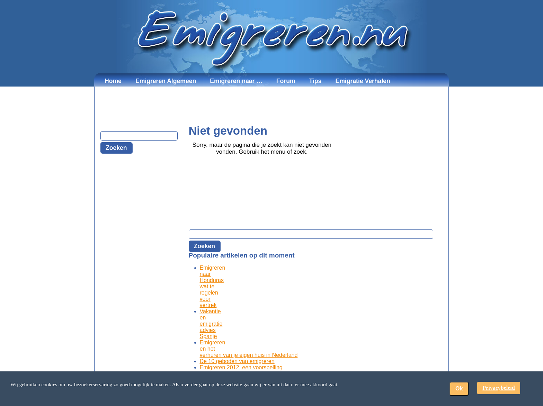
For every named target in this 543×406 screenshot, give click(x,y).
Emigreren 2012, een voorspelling (241, 367)
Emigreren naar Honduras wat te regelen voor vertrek (212, 286)
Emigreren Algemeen (165, 81)
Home (113, 81)
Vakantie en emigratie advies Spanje (211, 323)
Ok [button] (459, 388)
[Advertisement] (271, 105)
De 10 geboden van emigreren (237, 361)
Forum (285, 81)
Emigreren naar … (236, 81)
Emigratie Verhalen (362, 81)
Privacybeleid (498, 388)
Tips (315, 81)
